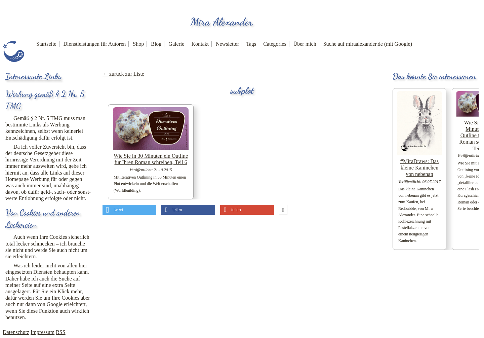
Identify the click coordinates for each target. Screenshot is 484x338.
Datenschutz (16, 332)
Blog (156, 44)
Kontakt (200, 44)
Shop (138, 44)
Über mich (304, 44)
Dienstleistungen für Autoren (95, 44)
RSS (60, 332)
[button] (129, 210)
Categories (274, 44)
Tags (251, 44)
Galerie (176, 44)
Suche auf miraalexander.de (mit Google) (367, 44)
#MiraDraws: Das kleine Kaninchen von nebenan (419, 167)
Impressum (42, 332)
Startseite (46, 44)
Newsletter (227, 44)
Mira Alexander (221, 21)
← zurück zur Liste (123, 74)
